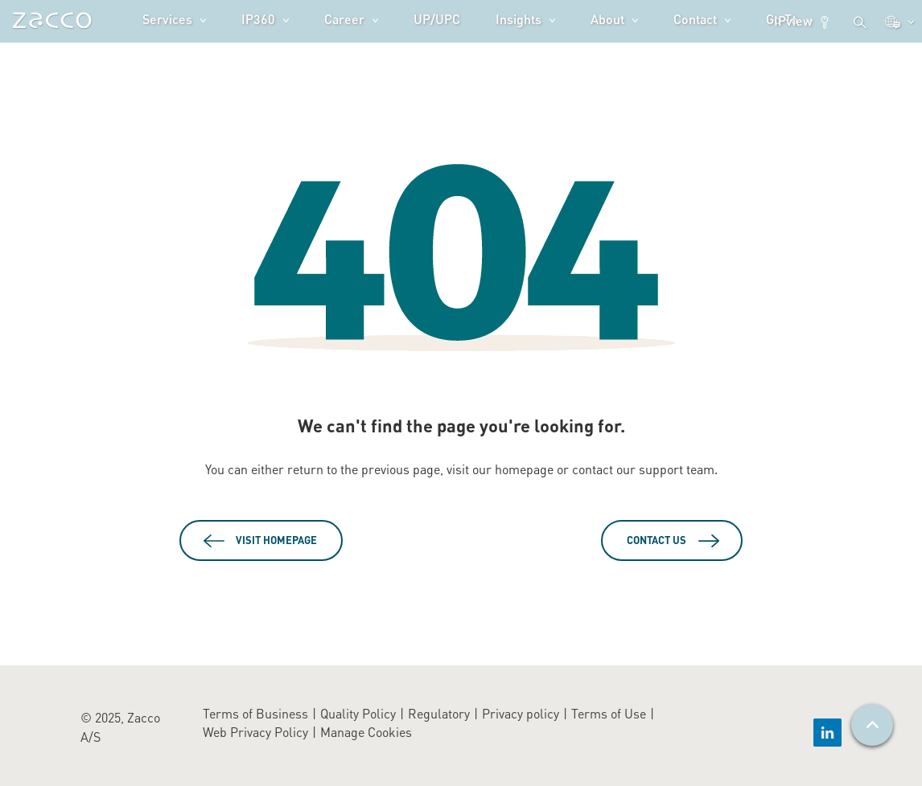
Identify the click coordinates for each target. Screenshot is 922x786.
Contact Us (656, 540)
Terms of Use (608, 713)
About (607, 19)
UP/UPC (437, 19)
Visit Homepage (276, 540)
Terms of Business (255, 713)
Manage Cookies (366, 731)
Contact (695, 19)
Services (167, 19)
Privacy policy (520, 713)
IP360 (258, 19)
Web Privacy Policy (255, 731)
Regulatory (439, 713)
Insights (518, 19)
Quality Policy (358, 713)
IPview (802, 21)
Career (344, 19)
